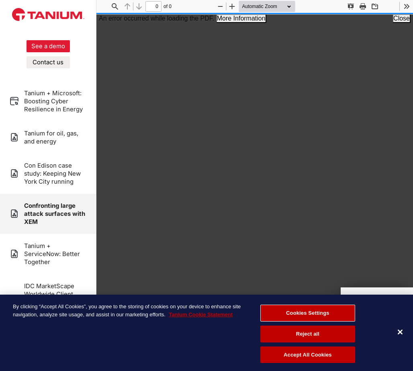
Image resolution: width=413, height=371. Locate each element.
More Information (241, 18)
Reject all (307, 335)
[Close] (400, 333)
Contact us (48, 62)
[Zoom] (271, 6)
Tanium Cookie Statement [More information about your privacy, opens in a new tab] (201, 315)
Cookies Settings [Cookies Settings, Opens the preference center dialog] (307, 314)
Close (401, 18)
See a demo (48, 46)
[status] (153, 6)
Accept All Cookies (308, 356)
